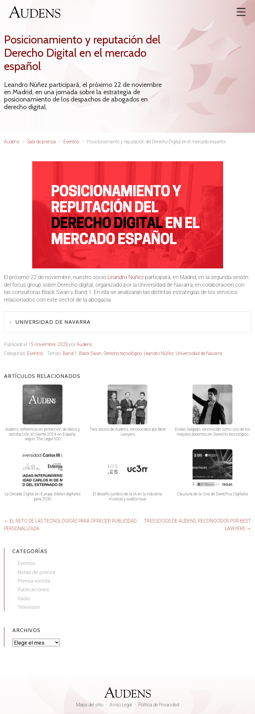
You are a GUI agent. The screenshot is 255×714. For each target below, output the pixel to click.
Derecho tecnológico (123, 353)
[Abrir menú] (241, 12)
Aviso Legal (121, 704)
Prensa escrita (34, 581)
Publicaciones (33, 590)
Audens (84, 344)
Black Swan (90, 353)
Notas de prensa (36, 572)
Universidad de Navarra (53, 322)
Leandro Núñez (126, 277)
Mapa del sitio (89, 704)
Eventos (35, 353)
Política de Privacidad (158, 704)
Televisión (29, 607)
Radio (24, 599)
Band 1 (70, 353)
